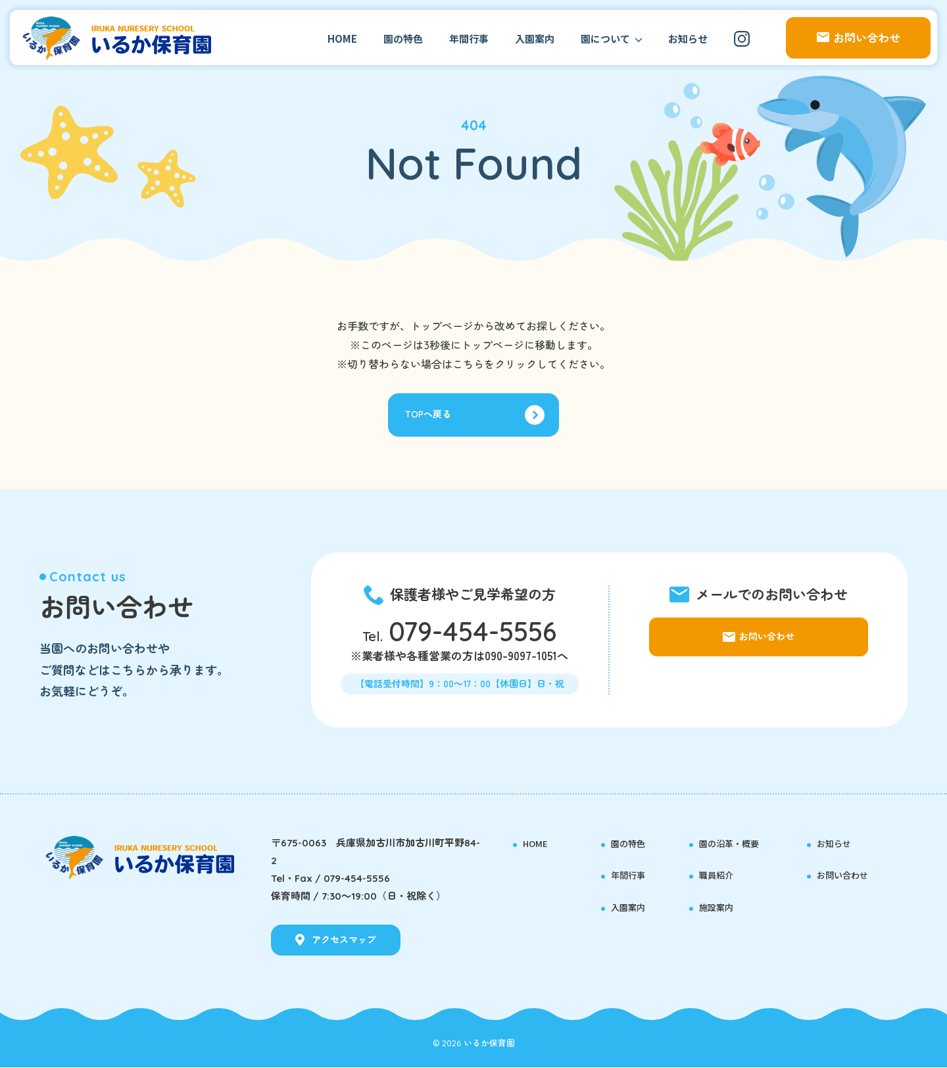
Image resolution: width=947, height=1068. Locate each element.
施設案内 (721, 907)
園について (605, 38)
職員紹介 (721, 875)
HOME (342, 38)
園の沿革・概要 (738, 843)
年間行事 (469, 38)
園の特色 (403, 38)
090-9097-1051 (521, 659)
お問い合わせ (850, 875)
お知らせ (688, 38)
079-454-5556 (472, 634)
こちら (468, 364)
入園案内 (534, 38)
